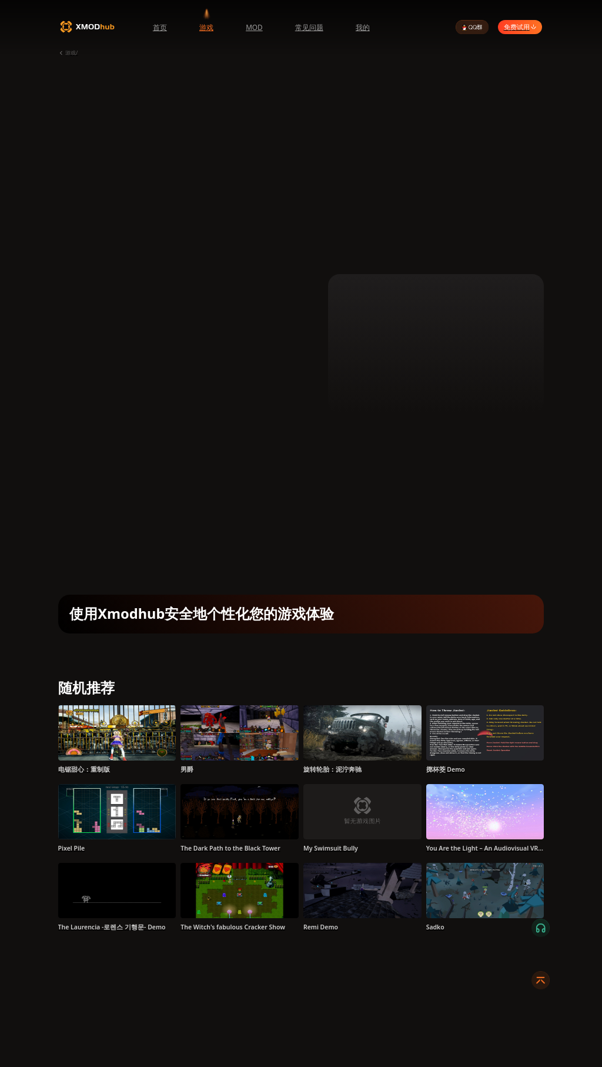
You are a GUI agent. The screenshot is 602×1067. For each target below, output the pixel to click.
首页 (160, 27)
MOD (254, 27)
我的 (363, 27)
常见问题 (309, 27)
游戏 (206, 27)
